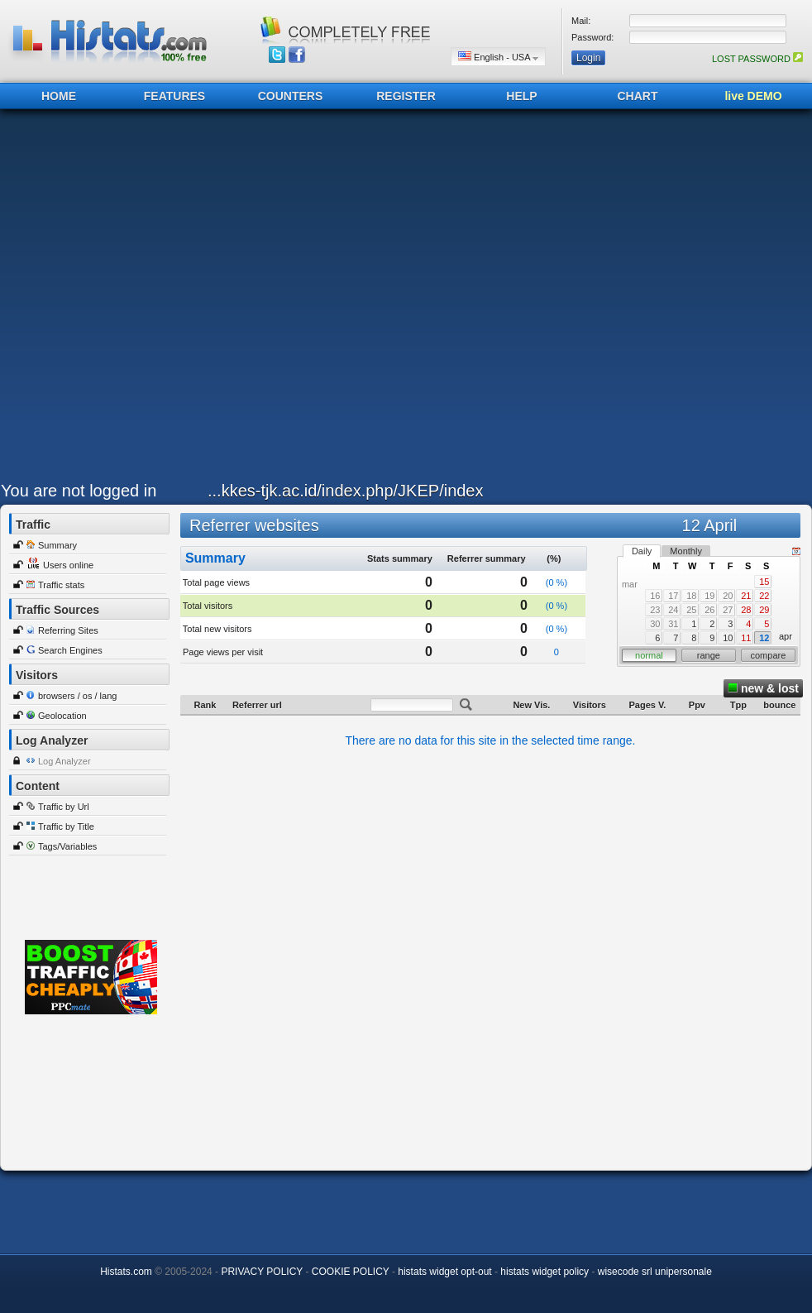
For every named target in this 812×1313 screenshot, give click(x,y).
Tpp (738, 705)
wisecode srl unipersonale (655, 1271)
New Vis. (531, 705)
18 (691, 596)
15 (764, 582)
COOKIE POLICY (350, 1271)
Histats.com (126, 1271)
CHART (638, 96)
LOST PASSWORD (757, 59)
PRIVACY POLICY (262, 1271)
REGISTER (406, 96)
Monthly (686, 551)
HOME (58, 96)
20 (728, 596)
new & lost (763, 688)
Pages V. (647, 705)
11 (746, 638)
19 (709, 596)
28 (746, 610)
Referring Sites (68, 630)
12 (764, 638)
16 (655, 596)
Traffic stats (61, 585)
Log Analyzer (64, 761)
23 (655, 610)
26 (709, 610)
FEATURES (174, 96)
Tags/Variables (67, 846)
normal (649, 655)
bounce (779, 705)
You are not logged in (78, 491)
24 (673, 610)
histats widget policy (544, 1271)
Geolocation (62, 716)
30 (655, 624)
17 (673, 596)
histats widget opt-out (444, 1271)
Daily (642, 551)
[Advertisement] (183, 299)
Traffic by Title (66, 826)
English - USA (498, 56)
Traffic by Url (63, 807)
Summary (57, 545)
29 (764, 610)
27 (728, 610)
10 (728, 638)
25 (691, 610)
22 (764, 596)
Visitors (589, 705)
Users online (68, 565)
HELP (521, 96)
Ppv (697, 705)
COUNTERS (290, 96)
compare (768, 655)
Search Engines (70, 650)
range (708, 655)
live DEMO (752, 96)
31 (673, 624)
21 (746, 596)
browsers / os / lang (77, 696)
